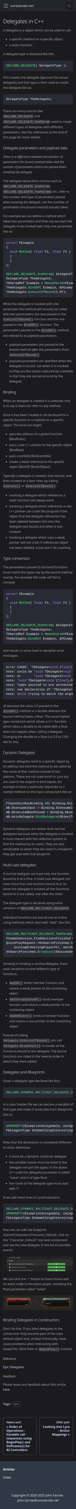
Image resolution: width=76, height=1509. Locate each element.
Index (7, 1477)
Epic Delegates (13, 1367)
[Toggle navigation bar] (6, 6)
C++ (16, 1404)
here (6, 1389)
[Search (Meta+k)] (69, 5)
